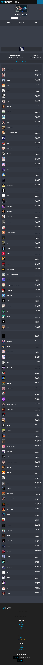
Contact (21, 630)
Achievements (14, 17)
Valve (27, 616)
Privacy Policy (21, 635)
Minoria (17, 15)
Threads (21, 645)
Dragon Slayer (15, 55)
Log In (40, 2)
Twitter (21, 647)
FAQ (21, 622)
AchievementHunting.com (21, 651)
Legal (21, 632)
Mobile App (21, 624)
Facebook (21, 649)
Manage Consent (21, 634)
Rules (21, 626)
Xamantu (24, 614)
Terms (21, 637)
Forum (30, 17)
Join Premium (21, 639)
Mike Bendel (24, 613)
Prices (26, 17)
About (21, 628)
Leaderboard (21, 17)
